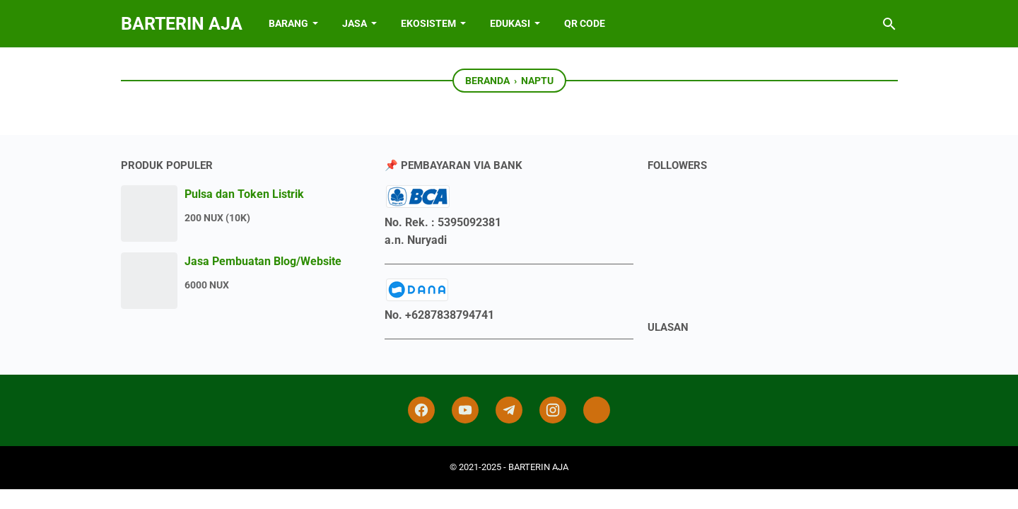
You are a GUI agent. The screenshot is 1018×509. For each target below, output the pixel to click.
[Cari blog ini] (889, 24)
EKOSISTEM (428, 23)
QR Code (584, 23)
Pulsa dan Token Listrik (244, 194)
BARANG (288, 23)
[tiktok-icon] (596, 410)
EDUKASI (510, 23)
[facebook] (421, 410)
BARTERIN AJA (181, 23)
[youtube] (465, 410)
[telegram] (509, 410)
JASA (354, 23)
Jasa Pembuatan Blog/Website (263, 261)
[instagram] (552, 410)
